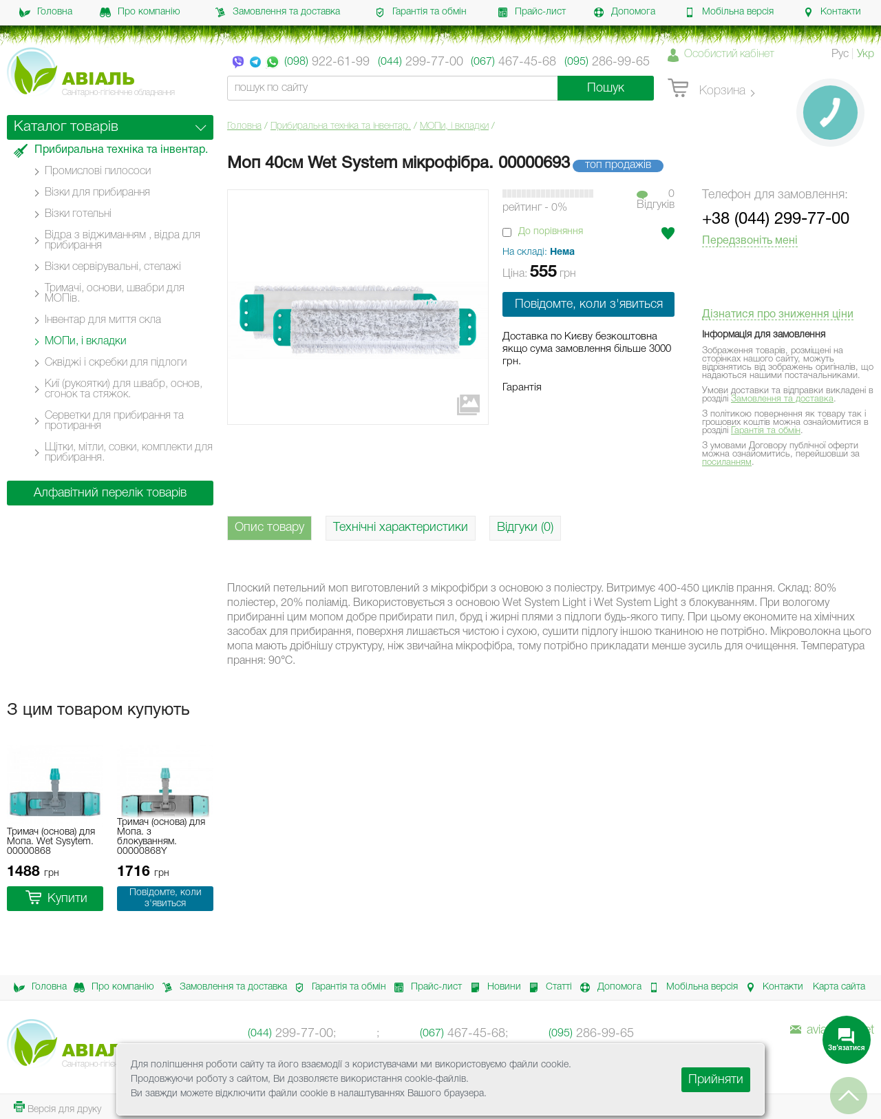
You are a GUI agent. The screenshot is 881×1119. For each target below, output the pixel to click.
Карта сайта (839, 987)
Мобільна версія (729, 12)
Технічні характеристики (400, 527)
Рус (840, 54)
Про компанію (140, 12)
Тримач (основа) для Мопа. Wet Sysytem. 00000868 (51, 842)
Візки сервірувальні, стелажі (113, 267)
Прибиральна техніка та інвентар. (340, 126)
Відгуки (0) (525, 527)
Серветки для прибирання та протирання (114, 421)
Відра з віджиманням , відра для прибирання (122, 241)
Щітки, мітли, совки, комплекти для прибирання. (129, 453)
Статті (546, 987)
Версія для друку (57, 1107)
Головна (45, 12)
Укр (865, 54)
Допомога (624, 12)
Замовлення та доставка (277, 12)
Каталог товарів (66, 127)
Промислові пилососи (98, 171)
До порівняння (550, 231)
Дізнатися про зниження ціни (777, 315)
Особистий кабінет (729, 54)
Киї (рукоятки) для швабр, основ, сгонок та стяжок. (123, 389)
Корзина (706, 89)
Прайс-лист (531, 12)
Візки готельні (78, 214)
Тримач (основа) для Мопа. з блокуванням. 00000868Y (161, 837)
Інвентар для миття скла (103, 320)
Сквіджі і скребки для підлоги (116, 363)
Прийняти (715, 1079)
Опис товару (269, 527)
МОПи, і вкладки (454, 126)
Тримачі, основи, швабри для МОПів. (114, 294)
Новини (491, 987)
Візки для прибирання (97, 193)
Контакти (832, 12)
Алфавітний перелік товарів (110, 493)
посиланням (727, 462)
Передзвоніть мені (750, 241)
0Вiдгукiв (656, 199)
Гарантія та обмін (420, 12)
